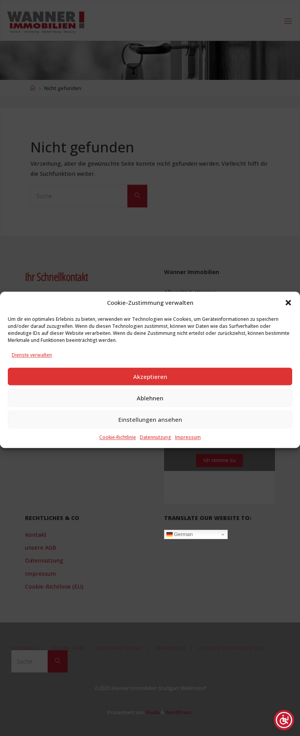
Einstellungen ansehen (150, 430)
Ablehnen (150, 409)
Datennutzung (155, 448)
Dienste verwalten (32, 366)
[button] (288, 314)
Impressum (188, 448)
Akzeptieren (150, 387)
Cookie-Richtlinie (117, 448)
